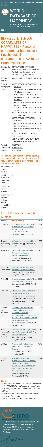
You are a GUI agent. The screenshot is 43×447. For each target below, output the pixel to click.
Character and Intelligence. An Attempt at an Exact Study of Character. (22, 346)
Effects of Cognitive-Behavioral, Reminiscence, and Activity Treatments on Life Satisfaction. (23, 293)
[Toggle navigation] (2, 30)
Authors (5, 221)
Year (39, 221)
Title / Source (17, 221)
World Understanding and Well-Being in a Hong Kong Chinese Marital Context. (23, 226)
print (39, 35)
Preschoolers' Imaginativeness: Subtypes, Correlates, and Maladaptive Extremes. (23, 252)
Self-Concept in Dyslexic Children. (24, 241)
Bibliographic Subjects (17, 38)
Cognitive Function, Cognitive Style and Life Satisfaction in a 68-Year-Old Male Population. (24, 332)
